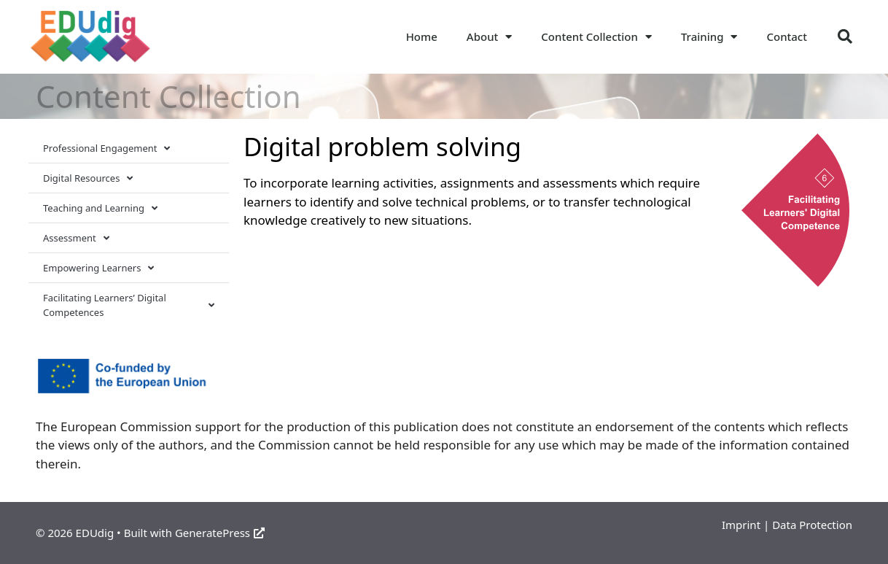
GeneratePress (220, 532)
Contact (786, 36)
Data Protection (812, 524)
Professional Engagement (106, 148)
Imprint (741, 524)
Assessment (76, 238)
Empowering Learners (98, 268)
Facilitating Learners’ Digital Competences (128, 305)
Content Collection (596, 37)
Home (421, 36)
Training (709, 37)
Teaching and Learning (100, 208)
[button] (845, 36)
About (489, 37)
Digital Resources (88, 178)
